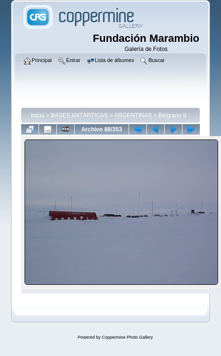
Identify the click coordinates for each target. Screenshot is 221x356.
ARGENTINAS (133, 115)
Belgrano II (172, 115)
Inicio (37, 115)
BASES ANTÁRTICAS (79, 115)
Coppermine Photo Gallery (127, 337)
